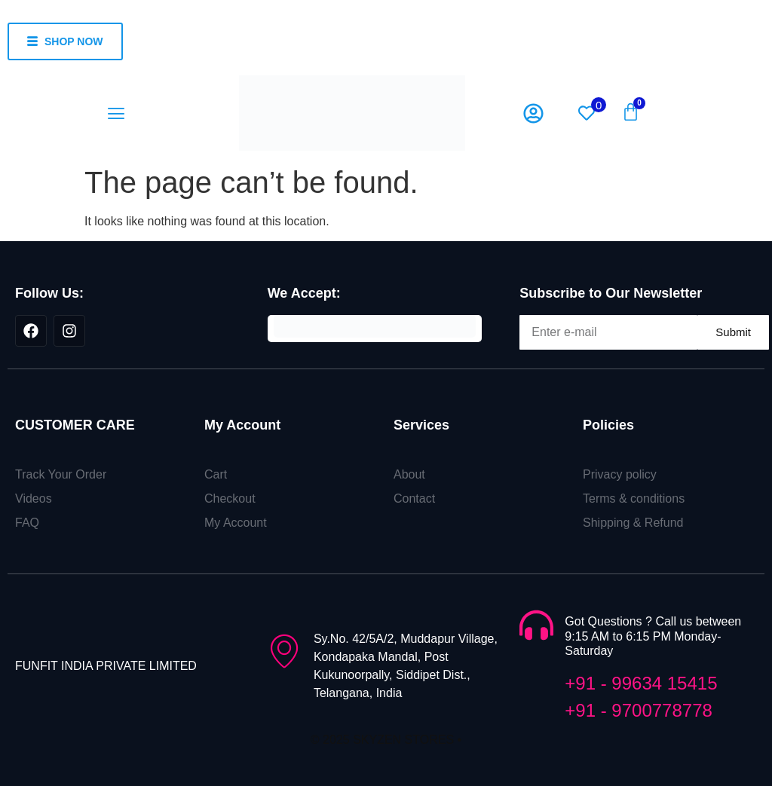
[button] (115, 113)
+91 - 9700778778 (638, 710)
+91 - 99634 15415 (641, 683)
